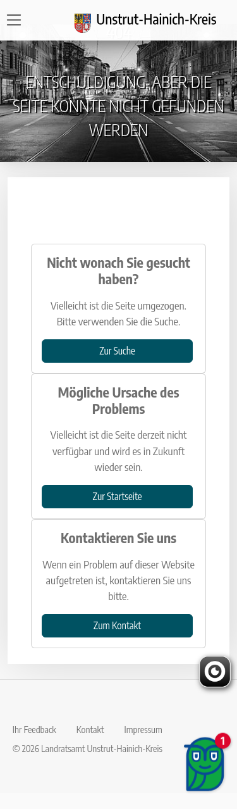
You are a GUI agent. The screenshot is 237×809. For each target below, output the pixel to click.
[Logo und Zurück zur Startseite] (153, 20)
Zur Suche (117, 350)
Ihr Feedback (34, 729)
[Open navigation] (18, 20)
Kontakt (90, 729)
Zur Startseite (117, 496)
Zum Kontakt (117, 625)
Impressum (143, 729)
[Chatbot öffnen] (205, 771)
